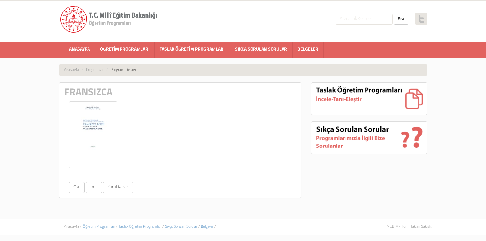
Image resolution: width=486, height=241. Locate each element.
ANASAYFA (79, 49)
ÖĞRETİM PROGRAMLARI (125, 49)
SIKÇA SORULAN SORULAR (261, 49)
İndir (94, 187)
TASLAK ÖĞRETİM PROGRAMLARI (192, 49)
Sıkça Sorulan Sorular (181, 227)
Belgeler (207, 227)
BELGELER (307, 49)
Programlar (95, 70)
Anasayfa (71, 70)
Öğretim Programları (99, 227)
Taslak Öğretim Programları (140, 227)
